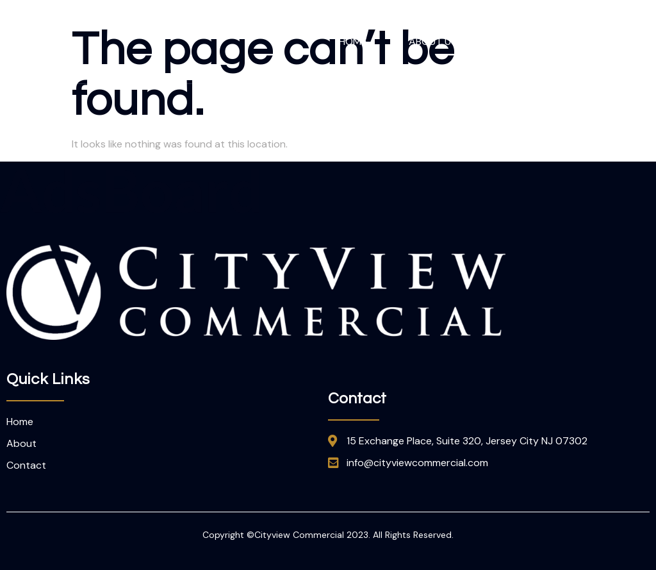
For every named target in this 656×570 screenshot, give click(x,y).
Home (353, 41)
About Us (433, 41)
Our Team (523, 41)
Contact (613, 41)
